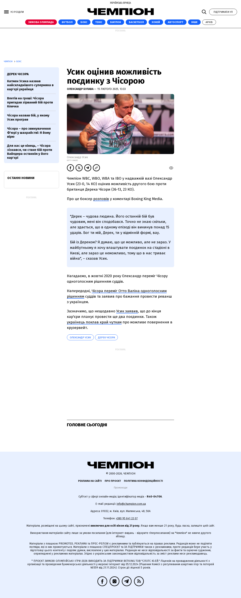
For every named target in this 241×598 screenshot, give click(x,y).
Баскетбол (136, 22)
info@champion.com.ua (131, 504)
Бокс (83, 22)
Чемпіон (8, 61)
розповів (101, 199)
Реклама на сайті (90, 480)
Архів (209, 22)
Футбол (67, 22)
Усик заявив (127, 311)
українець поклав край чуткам (94, 322)
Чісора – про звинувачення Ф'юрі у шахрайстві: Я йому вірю (29, 132)
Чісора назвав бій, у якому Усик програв (28, 117)
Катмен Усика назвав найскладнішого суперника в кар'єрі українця (30, 85)
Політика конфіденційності (143, 480)
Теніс (98, 22)
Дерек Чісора (106, 337)
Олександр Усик (80, 337)
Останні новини (20, 178)
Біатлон (115, 22)
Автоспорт (175, 22)
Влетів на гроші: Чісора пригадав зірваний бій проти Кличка (30, 102)
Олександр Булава (80, 89)
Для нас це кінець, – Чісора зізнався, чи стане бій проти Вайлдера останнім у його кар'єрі (29, 152)
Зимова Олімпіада (41, 22)
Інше (194, 22)
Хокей (156, 22)
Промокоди (120, 487)
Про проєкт (113, 480)
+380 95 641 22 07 (127, 518)
